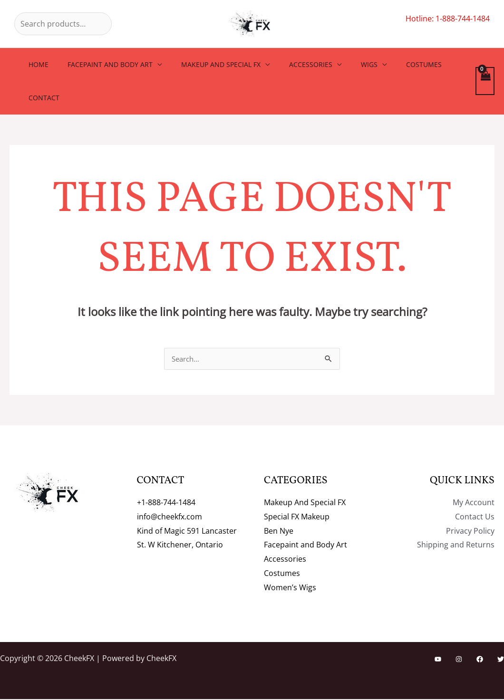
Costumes (392, 64)
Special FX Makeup (297, 517)
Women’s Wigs (290, 588)
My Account (473, 503)
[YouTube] (438, 660)
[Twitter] (500, 660)
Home (36, 64)
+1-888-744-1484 (166, 503)
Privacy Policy (470, 532)
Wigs (343, 64)
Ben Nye (278, 532)
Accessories (290, 64)
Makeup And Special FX (206, 64)
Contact (41, 97)
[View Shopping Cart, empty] (484, 81)
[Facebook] (479, 660)
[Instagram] (459, 660)
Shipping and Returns (455, 545)
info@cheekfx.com (169, 517)
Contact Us (474, 517)
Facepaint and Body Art (101, 64)
